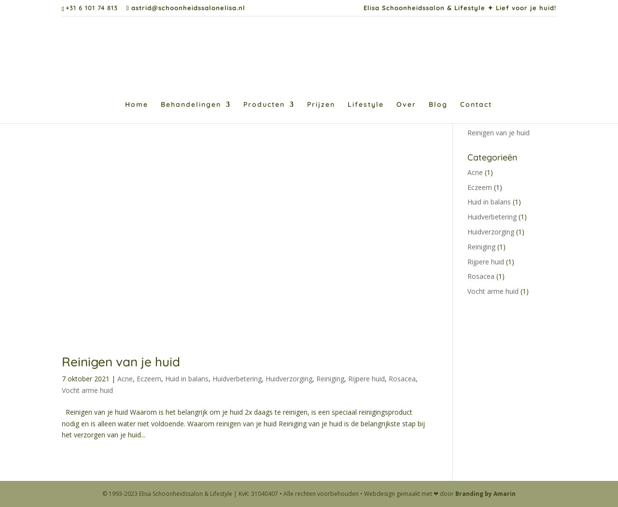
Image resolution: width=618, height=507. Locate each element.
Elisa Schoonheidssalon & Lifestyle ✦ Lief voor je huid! (460, 8)
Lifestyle (366, 105)
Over (406, 105)
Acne (125, 378)
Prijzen (321, 105)
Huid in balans (187, 378)
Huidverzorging (289, 378)
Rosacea (402, 378)
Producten (264, 105)
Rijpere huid (366, 378)
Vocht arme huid (87, 390)
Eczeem (149, 378)
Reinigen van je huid (121, 362)
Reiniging (330, 378)
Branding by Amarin (485, 494)
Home (136, 105)
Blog (438, 105)
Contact (476, 105)
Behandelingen (191, 105)
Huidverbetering (237, 378)
